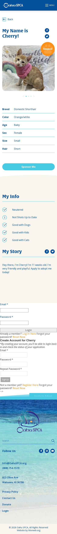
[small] (47, 30)
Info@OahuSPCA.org (14, 463)
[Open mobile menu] (50, 5)
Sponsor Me (28, 166)
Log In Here (29, 333)
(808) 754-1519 (10, 468)
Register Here (30, 385)
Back (10, 19)
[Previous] (23, 96)
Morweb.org (34, 530)
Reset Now (19, 337)
